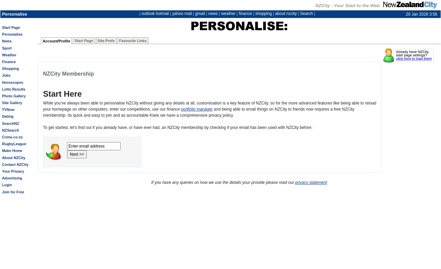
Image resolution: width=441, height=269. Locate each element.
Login (7, 185)
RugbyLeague (14, 144)
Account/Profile (56, 41)
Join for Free (13, 192)
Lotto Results (13, 89)
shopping (263, 13)
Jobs (6, 75)
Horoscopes (12, 82)
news (213, 13)
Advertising (12, 178)
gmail (200, 13)
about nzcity (286, 13)
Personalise (12, 34)
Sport (7, 48)
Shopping (10, 68)
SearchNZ (10, 123)
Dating (8, 116)
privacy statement (311, 182)
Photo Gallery (14, 96)
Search (306, 13)
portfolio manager (197, 109)
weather (228, 13)
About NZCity (13, 158)
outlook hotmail (155, 13)
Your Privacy (13, 171)
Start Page (11, 27)
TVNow (8, 110)
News (7, 41)
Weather (9, 55)
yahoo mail (182, 13)
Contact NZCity (15, 164)
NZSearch (10, 130)
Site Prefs (106, 41)
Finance (9, 62)
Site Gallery (12, 103)
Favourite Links (133, 41)
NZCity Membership (68, 74)
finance (245, 13)
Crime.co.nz (12, 137)
